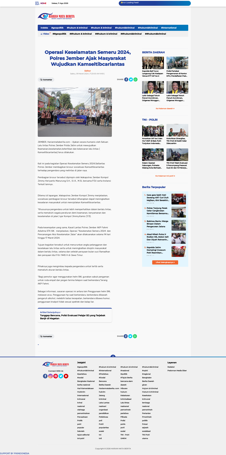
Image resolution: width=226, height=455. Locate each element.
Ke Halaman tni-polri (165, 176)
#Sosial (102, 378)
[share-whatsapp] (135, 79)
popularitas (104, 427)
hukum (123, 392)
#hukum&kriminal (124, 27)
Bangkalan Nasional (86, 381)
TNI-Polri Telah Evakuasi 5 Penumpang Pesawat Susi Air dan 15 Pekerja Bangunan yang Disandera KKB (176, 165)
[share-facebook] (126, 79)
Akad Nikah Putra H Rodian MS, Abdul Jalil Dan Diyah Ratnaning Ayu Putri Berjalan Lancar (157, 237)
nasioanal (124, 406)
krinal (79, 403)
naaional (81, 406)
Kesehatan (146, 395)
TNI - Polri (124, 435)
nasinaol (102, 406)
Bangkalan (146, 378)
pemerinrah (125, 410)
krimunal (146, 399)
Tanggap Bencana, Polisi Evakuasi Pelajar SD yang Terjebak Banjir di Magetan (72, 317)
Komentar (46, 79)
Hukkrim (81, 392)
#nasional (124, 370)
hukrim (102, 392)
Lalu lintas (124, 403)
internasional (82, 395)
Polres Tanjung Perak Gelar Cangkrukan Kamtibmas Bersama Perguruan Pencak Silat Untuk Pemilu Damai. (157, 211)
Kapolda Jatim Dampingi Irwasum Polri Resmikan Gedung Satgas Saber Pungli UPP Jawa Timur (157, 250)
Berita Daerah (148, 381)
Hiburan (123, 388)
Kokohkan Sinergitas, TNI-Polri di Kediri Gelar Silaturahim (176, 140)
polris (122, 424)
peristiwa (124, 413)
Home (43, 3)
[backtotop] (113, 357)
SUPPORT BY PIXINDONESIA (14, 453)
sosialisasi (146, 431)
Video (46, 34)
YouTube (68, 377)
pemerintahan (83, 413)
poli (100, 420)
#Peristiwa (103, 374)
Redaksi (170, 367)
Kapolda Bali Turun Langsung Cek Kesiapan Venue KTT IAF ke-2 (152, 73)
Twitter (62, 377)
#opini (145, 370)
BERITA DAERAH (153, 52)
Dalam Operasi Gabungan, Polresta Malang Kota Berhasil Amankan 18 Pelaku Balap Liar (151, 165)
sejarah (145, 427)
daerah (123, 385)
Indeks (44, 27)
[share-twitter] (131, 79)
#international (168, 27)
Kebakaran (125, 395)
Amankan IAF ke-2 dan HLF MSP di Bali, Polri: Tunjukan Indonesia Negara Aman (152, 141)
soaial (101, 431)
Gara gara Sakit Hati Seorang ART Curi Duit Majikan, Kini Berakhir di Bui (157, 198)
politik (145, 420)
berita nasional (83, 385)
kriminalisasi (125, 399)
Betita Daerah (105, 385)
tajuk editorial (83, 435)
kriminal (102, 399)
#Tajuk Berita (126, 378)
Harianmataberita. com (109, 388)
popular (80, 427)
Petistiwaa (103, 417)
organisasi (103, 410)
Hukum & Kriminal (150, 392)
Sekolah (80, 431)
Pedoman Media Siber (177, 370)
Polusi (144, 424)
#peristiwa (81, 374)
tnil (100, 438)
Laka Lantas (104, 403)
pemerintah (147, 410)
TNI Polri (146, 435)
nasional (145, 406)
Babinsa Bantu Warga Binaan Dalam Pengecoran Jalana (157, 223)
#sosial (80, 378)
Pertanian (146, 413)
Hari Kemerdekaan (85, 388)
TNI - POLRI (150, 119)
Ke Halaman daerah (165, 108)
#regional (146, 374)
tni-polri (80, 438)
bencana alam (126, 381)
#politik (123, 374)
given (144, 385)
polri (79, 424)
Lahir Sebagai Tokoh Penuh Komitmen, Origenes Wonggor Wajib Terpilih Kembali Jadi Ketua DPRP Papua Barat (152, 98)
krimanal (81, 399)
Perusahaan (82, 417)
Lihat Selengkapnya (165, 262)
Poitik (79, 420)
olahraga (81, 410)
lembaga (146, 403)
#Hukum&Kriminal (148, 27)
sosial (122, 431)
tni (100, 435)
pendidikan (104, 413)
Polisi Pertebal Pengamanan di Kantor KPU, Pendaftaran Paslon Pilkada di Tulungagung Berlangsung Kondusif (177, 73)
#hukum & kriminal (77, 27)
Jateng (102, 395)
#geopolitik (57, 27)
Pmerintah (146, 417)
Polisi (122, 420)
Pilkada (123, 417)
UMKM (123, 438)
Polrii (101, 424)
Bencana (103, 381)
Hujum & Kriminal (150, 388)
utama (145, 438)
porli (122, 427)
